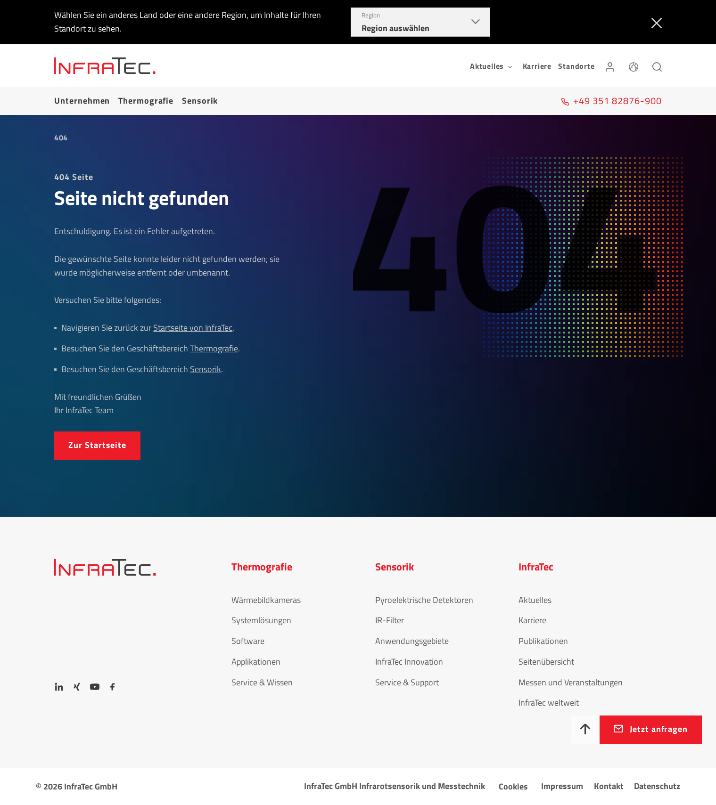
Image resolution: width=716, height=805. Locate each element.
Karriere (537, 66)
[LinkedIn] (59, 686)
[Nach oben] (585, 730)
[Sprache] (633, 65)
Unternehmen (82, 100)
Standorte (576, 66)
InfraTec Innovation (409, 661)
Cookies (513, 786)
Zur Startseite (97, 445)
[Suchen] (657, 65)
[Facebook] (112, 686)
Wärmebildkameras (266, 600)
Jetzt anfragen (659, 729)
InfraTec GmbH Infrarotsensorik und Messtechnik (394, 786)
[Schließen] (654, 22)
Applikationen (255, 661)
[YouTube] (94, 686)
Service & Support (407, 682)
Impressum (562, 786)
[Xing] (77, 686)
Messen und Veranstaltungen (570, 682)
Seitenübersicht (546, 661)
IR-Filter (389, 620)
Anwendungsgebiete (412, 640)
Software (247, 640)
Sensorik (200, 100)
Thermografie (145, 100)
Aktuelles (534, 600)
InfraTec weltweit (548, 702)
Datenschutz (657, 786)
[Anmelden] (610, 65)
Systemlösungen (261, 620)
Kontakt (609, 786)
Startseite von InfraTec (192, 327)
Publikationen (543, 640)
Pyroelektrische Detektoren (424, 600)
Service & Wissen (262, 682)
